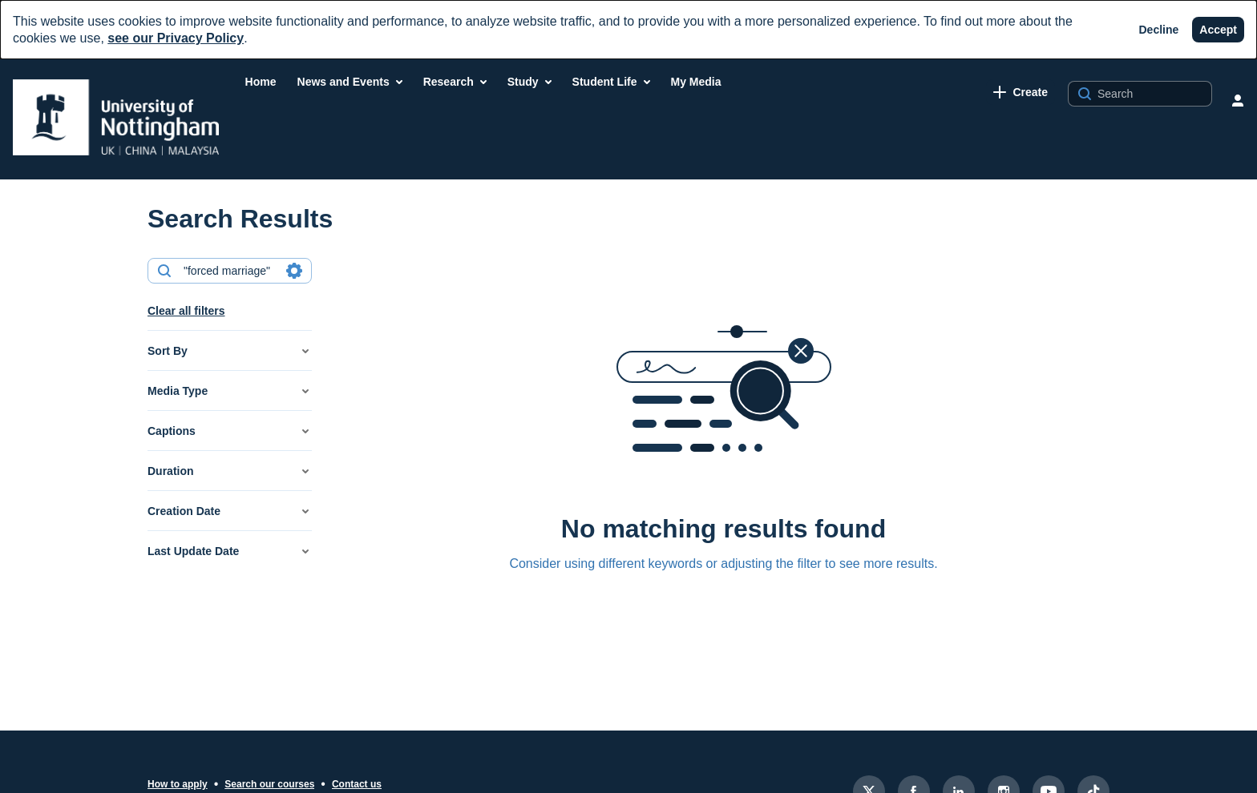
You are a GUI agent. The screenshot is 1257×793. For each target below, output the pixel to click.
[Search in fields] (294, 271)
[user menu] (1238, 100)
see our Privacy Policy (175, 38)
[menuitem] (261, 82)
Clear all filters (186, 310)
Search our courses (269, 784)
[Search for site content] (1152, 94)
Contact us (357, 784)
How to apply (178, 784)
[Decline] (1159, 29)
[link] (1020, 92)
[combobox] (228, 271)
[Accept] (1218, 29)
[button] (230, 351)
